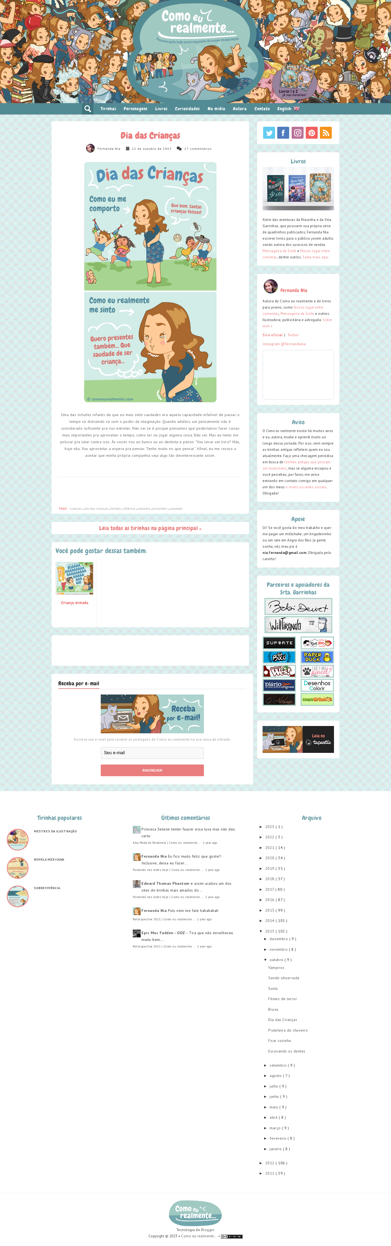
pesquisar (87, 109)
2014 (270, 920)
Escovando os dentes (286, 1051)
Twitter (293, 335)
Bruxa (273, 1009)
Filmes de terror (282, 998)
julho (274, 1086)
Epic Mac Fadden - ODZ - (164, 932)
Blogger (207, 1230)
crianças (76, 508)
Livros (161, 109)
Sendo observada (283, 977)
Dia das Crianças (282, 1019)
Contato (262, 109)
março (276, 1127)
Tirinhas (108, 109)
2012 (270, 1163)
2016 (270, 899)
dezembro (279, 938)
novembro (279, 949)
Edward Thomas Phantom (165, 883)
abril (274, 1117)
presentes (160, 508)
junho (275, 1096)
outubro (277, 959)
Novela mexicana (49, 859)
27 (186, 149)
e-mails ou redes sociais (306, 487)
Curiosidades (187, 109)
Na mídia (216, 109)
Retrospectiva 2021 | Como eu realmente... (163, 919)
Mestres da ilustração (55, 831)
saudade (175, 508)
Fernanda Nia (109, 149)
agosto (276, 1075)
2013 (270, 931)
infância (129, 508)
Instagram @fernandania (284, 343)
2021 (270, 847)
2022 (270, 837)
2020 (270, 857)
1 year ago (210, 843)
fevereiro (279, 1138)
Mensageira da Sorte (280, 251)
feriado (116, 508)
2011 (270, 1173)
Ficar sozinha (279, 1040)
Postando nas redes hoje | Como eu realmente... (167, 870)
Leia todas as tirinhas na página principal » (150, 528)
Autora (240, 109)
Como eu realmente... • (201, 1236)
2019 (270, 868)
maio (274, 1107)
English (289, 108)
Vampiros (276, 967)
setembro (279, 1065)
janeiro (276, 1148)
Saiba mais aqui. (315, 257)
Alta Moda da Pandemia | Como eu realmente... (166, 843)
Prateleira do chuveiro (288, 1030)
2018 (270, 878)
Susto (273, 988)
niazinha (144, 508)
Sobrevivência (47, 888)
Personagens (135, 109)
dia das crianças (96, 508)
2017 (270, 889)
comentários (201, 149)
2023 (270, 826)
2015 (270, 910)
